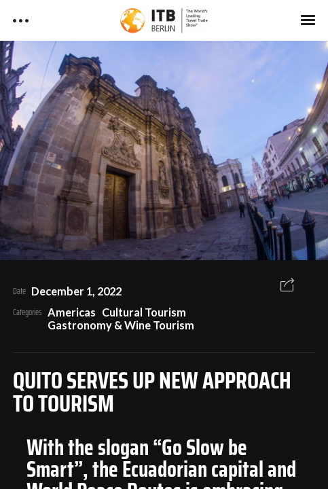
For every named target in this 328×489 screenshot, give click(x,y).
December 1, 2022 (76, 291)
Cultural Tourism (144, 312)
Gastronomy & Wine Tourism (121, 325)
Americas (72, 312)
